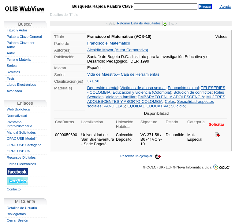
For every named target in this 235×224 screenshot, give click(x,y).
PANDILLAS (114, 106)
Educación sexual (183, 87)
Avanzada (14, 91)
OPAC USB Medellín (23, 138)
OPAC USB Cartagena (24, 145)
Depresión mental (102, 87)
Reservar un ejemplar (140, 156)
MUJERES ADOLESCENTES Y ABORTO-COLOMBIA (156, 99)
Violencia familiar (121, 97)
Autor (11, 53)
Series (12, 65)
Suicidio (178, 106)
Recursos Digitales (21, 157)
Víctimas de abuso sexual (143, 87)
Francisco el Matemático (108, 43)
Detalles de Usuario (22, 208)
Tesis (11, 78)
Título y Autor (17, 30)
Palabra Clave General (24, 36)
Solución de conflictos (192, 92)
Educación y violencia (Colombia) (142, 92)
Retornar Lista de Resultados (141, 23)
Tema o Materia (19, 59)
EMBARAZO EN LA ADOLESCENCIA (171, 97)
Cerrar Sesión (17, 220)
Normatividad (17, 115)
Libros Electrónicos (21, 84)
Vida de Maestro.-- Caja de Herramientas (123, 74)
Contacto (14, 189)
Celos (170, 101)
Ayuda (225, 6)
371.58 (93, 81)
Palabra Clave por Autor (21, 45)
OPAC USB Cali (19, 151)
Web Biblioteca (18, 109)
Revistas (13, 72)
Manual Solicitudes (21, 132)
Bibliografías (16, 214)
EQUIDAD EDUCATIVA (148, 106)
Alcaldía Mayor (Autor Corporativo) (117, 50)
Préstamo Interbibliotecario (19, 124)
